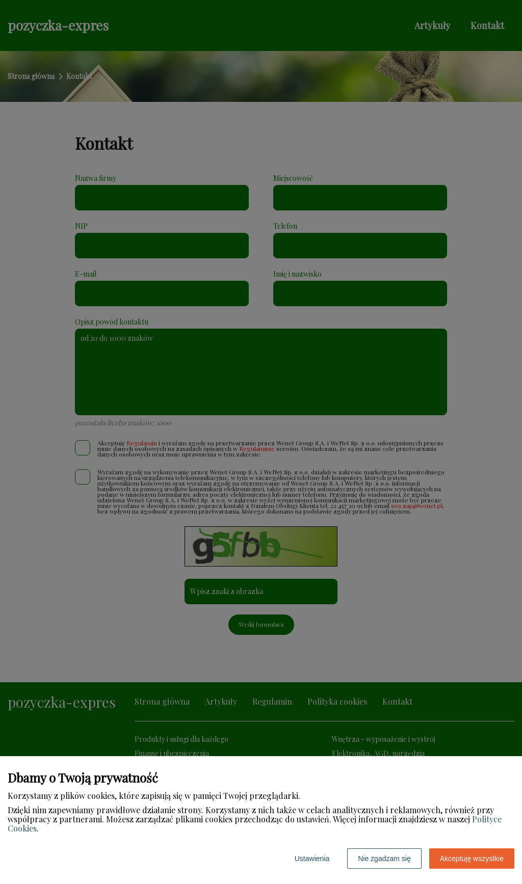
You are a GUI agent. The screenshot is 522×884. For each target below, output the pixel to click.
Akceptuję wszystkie (472, 858)
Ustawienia (312, 858)
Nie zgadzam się (384, 858)
